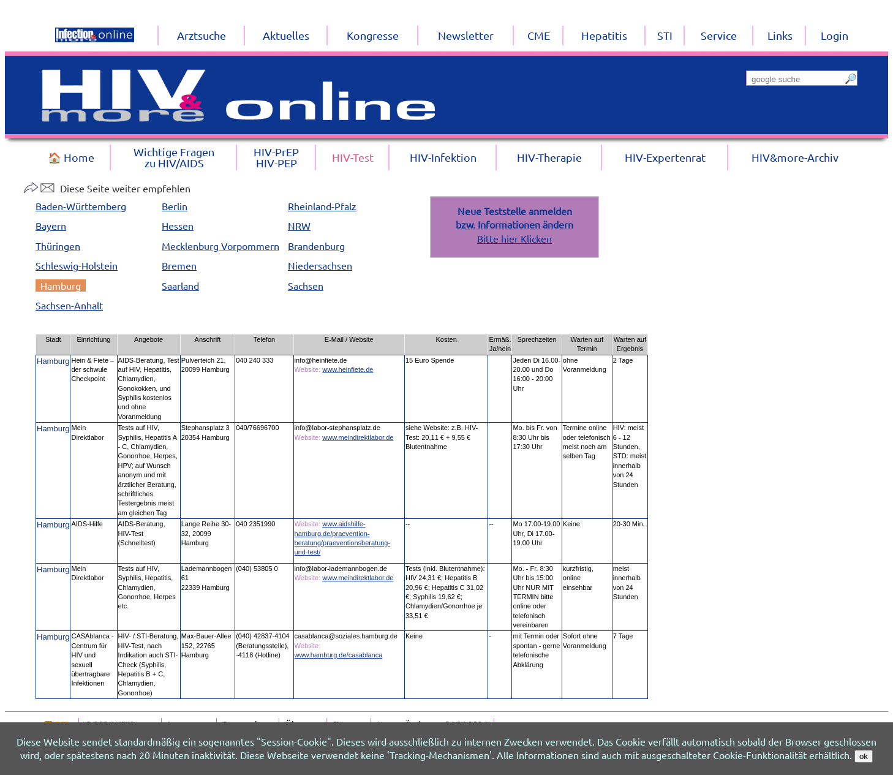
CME (538, 35)
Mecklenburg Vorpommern (220, 246)
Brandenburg (316, 246)
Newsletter (466, 35)
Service (719, 35)
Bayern (51, 225)
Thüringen (58, 246)
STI (665, 35)
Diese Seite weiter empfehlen (106, 188)
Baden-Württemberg (81, 206)
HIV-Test (353, 157)
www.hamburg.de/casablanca (339, 655)
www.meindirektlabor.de (357, 437)
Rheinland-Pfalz (322, 206)
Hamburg (60, 285)
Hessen (178, 225)
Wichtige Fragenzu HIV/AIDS (174, 157)
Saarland (180, 285)
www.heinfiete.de (347, 369)
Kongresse (373, 35)
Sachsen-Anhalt (69, 305)
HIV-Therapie (549, 157)
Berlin (174, 206)
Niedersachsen (320, 265)
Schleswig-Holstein (77, 265)
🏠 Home (71, 157)
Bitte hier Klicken (514, 238)
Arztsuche (201, 35)
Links (780, 35)
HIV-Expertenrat (665, 157)
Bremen (179, 265)
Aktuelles (286, 35)
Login (834, 35)
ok (863, 756)
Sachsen (305, 285)
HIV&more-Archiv (795, 157)
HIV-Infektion (443, 157)
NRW (299, 225)
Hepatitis (604, 35)
